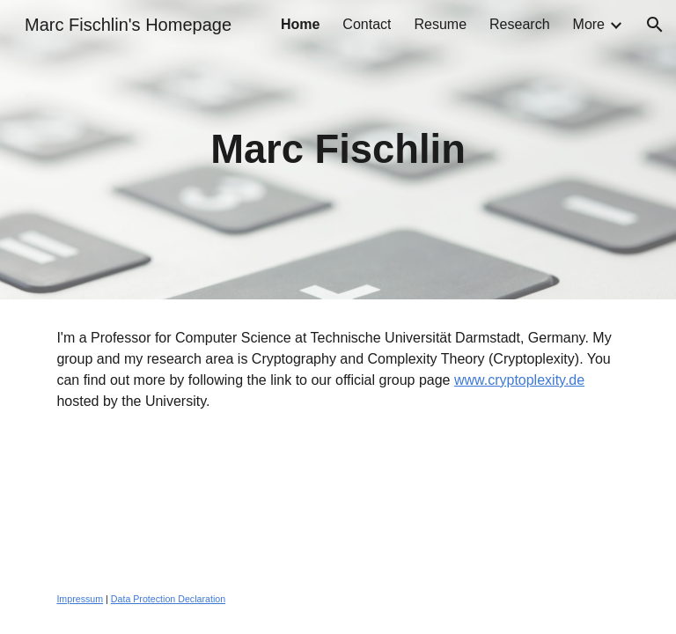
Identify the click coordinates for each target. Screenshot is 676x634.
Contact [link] (366, 24)
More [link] (589, 24)
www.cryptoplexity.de (519, 379)
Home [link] (300, 24)
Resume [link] (440, 24)
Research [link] (519, 24)
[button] (655, 25)
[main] (337, 150)
